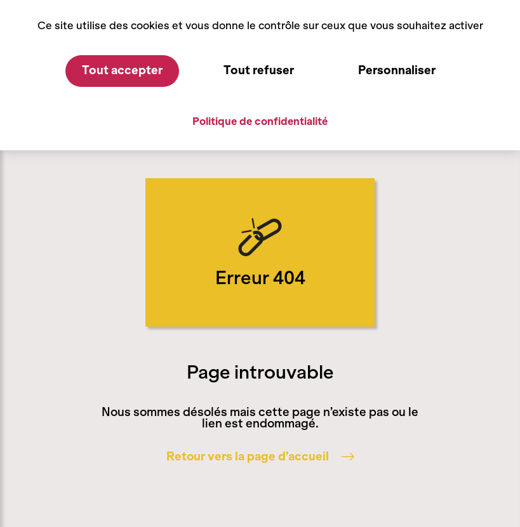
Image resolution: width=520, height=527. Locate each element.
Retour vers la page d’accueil (260, 456)
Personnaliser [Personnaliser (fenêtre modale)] (397, 70)
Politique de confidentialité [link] (260, 121)
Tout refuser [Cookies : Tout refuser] (258, 70)
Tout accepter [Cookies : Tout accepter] (122, 70)
